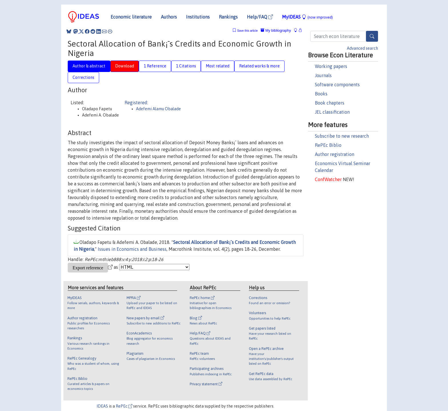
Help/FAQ (260, 16)
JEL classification (332, 112)
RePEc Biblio (328, 145)
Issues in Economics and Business (132, 249)
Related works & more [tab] (259, 66)
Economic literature (131, 16)
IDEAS (102, 406)
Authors (169, 16)
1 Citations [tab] (186, 66)
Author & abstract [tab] (89, 66)
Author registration (334, 154)
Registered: (136, 102)
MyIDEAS (307, 16)
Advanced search (362, 48)
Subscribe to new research (342, 136)
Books (321, 93)
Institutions (198, 16)
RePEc (124, 406)
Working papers (331, 66)
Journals (323, 75)
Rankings (228, 16)
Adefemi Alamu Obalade (158, 109)
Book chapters (329, 102)
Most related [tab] (217, 66)
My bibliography (276, 30)
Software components (337, 84)
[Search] (372, 36)
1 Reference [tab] (155, 66)
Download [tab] (124, 66)
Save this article (247, 30)
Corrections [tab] (83, 77)
